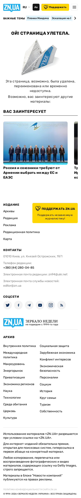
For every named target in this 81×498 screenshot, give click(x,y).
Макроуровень (14, 364)
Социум (45, 384)
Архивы (8, 211)
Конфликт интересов (55, 359)
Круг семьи (48, 398)
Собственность (51, 411)
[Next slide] (74, 18)
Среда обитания (15, 404)
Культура (10, 418)
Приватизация (14, 377)
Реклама (9, 225)
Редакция (10, 218)
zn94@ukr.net (57, 274)
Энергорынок (13, 371)
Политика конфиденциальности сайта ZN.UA (30, 489)
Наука (7, 391)
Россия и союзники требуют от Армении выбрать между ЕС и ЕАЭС (31, 172)
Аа (36, 7)
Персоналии (49, 377)
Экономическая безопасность (51, 368)
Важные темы (14, 18)
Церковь (9, 411)
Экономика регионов (18, 384)
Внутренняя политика (19, 346)
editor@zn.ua (12, 286)
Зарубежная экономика (57, 353)
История (46, 391)
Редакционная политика (21, 232)
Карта (7, 239)
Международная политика (15, 355)
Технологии (12, 397)
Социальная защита (54, 346)
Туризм (45, 404)
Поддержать (55, 7)
